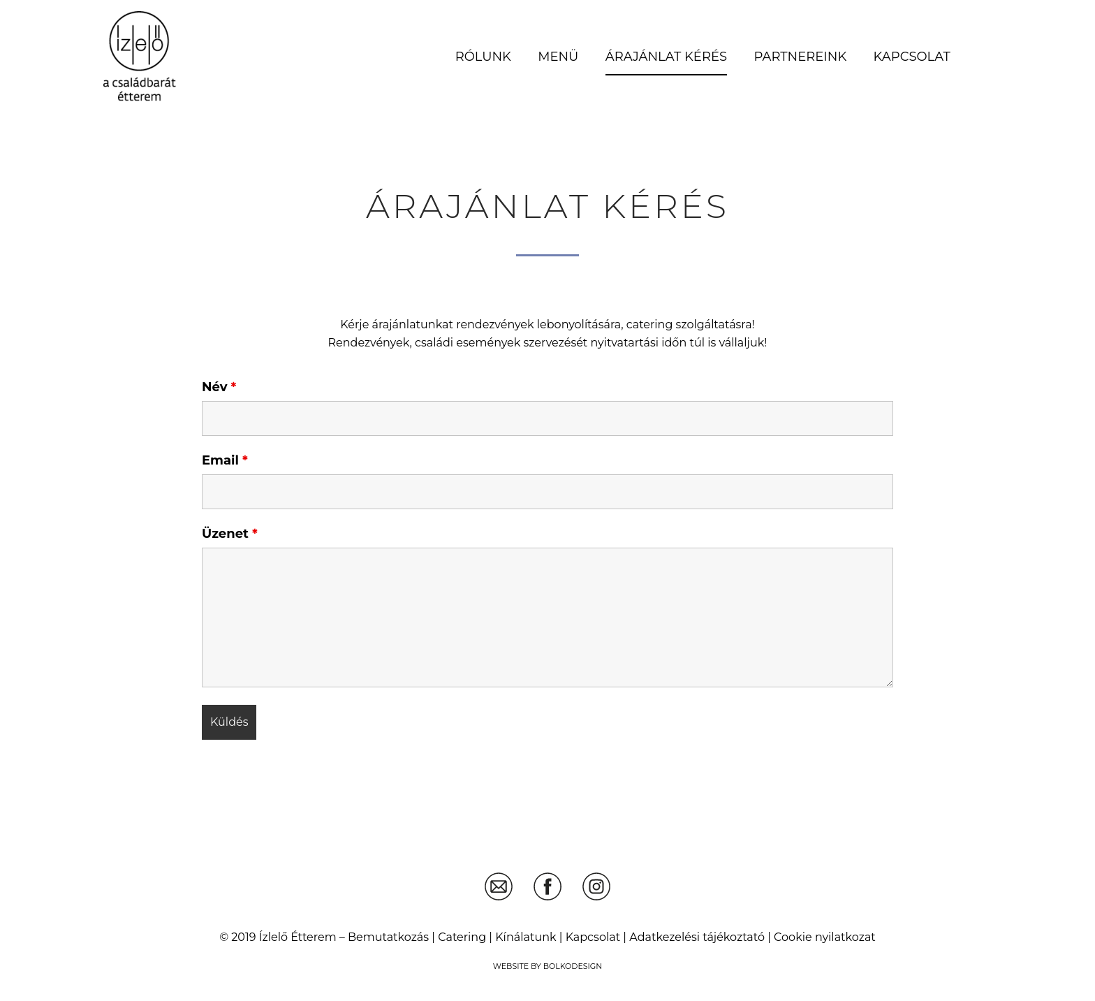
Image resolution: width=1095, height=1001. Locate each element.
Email (225, 460)
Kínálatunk (525, 937)
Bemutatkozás (388, 937)
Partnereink (800, 56)
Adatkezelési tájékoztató (697, 937)
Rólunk (483, 56)
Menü (558, 56)
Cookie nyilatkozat (825, 937)
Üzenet (230, 534)
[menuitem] (482, 56)
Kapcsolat (912, 56)
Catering (462, 937)
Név (219, 387)
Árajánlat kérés (666, 56)
